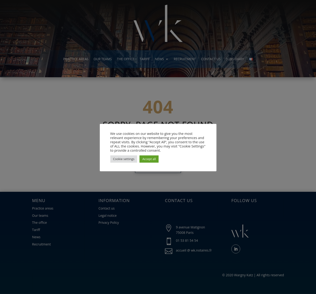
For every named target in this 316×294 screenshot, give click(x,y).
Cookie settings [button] (124, 159)
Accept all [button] (149, 159)
